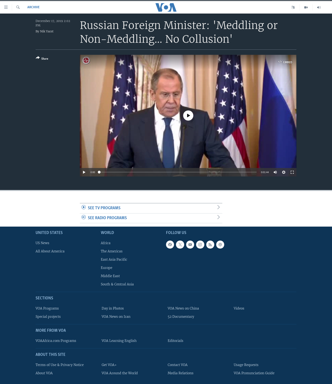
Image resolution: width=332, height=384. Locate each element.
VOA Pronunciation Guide (254, 373)
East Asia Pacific (114, 259)
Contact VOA (178, 365)
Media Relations (181, 373)
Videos (239, 308)
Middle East (110, 276)
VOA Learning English (119, 341)
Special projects (48, 317)
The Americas (112, 251)
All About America (50, 251)
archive (33, 7)
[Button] (42, 59)
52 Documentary (181, 317)
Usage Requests (246, 365)
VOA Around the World (120, 373)
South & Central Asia (117, 284)
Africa (106, 243)
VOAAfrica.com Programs (56, 341)
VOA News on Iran (116, 317)
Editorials (175, 341)
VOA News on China (183, 308)
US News (42, 243)
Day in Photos (113, 308)
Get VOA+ (109, 365)
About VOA (44, 373)
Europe (106, 268)
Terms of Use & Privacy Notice (60, 365)
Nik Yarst (47, 31)
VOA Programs (47, 308)
